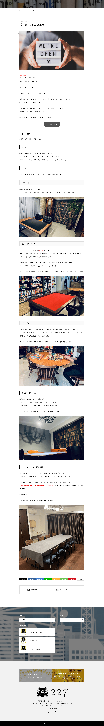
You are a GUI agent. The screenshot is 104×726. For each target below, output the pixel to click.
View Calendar (24, 75)
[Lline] (48, 579)
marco (41, 250)
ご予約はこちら (52, 124)
